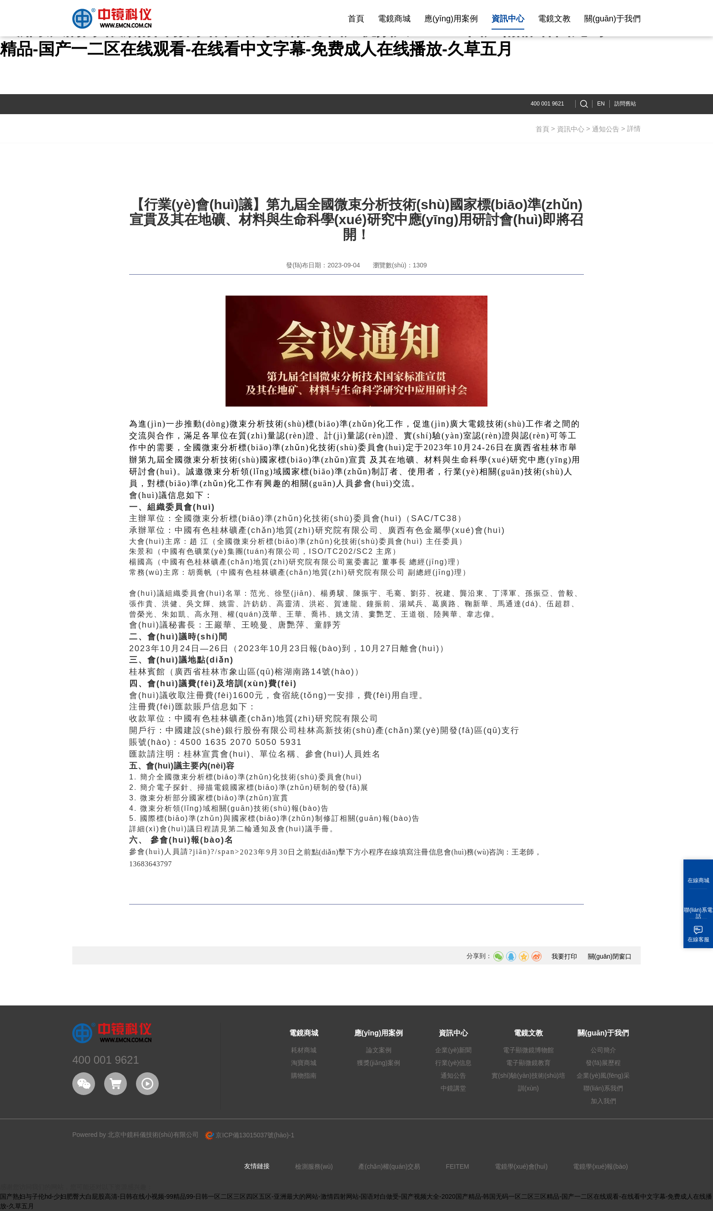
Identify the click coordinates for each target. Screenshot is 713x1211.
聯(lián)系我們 (603, 1088)
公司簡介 (603, 1050)
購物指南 (303, 1075)
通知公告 (605, 129)
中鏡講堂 (453, 1088)
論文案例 (379, 1050)
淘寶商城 (303, 1062)
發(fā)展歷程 (603, 1062)
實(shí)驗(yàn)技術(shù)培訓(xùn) (528, 1082)
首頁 (542, 129)
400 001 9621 (547, 103)
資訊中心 (570, 129)
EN (601, 103)
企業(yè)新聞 (453, 1050)
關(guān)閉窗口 (610, 956)
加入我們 (603, 1101)
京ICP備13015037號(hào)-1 (250, 1135)
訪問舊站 (625, 103)
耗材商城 (303, 1050)
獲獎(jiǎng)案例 (378, 1062)
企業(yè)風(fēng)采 (603, 1075)
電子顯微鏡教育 (528, 1062)
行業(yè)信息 (453, 1062)
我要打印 (564, 956)
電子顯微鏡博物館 (528, 1050)
